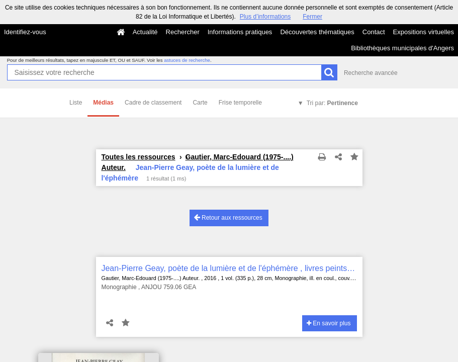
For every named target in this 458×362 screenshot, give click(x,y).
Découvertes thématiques (317, 32)
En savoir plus (329, 323)
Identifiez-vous (25, 32)
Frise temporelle (240, 102)
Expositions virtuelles (423, 32)
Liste (75, 102)
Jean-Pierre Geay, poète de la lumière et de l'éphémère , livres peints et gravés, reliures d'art (229, 268)
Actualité (145, 32)
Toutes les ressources (138, 157)
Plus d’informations (265, 16)
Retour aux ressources (228, 217)
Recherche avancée (371, 72)
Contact (373, 32)
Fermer (312, 16)
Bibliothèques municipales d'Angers (402, 48)
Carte (200, 102)
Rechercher (183, 32)
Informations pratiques (240, 32)
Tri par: (332, 103)
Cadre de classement (153, 102)
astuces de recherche (187, 60)
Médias (103, 102)
